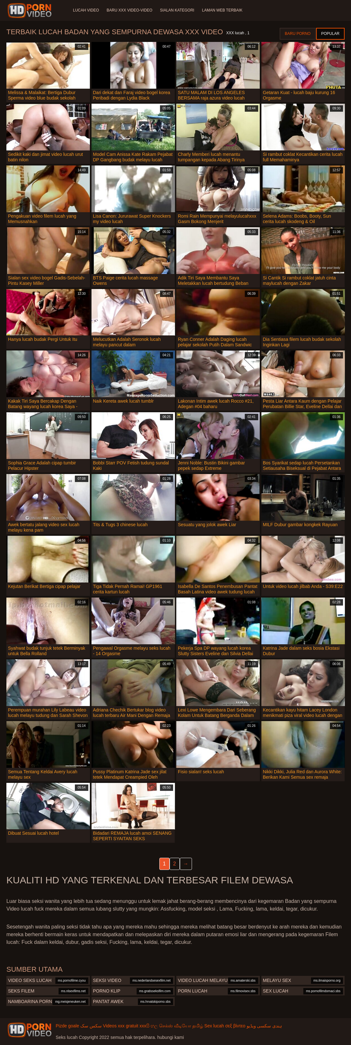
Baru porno (298, 33)
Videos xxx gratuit (120, 1025)
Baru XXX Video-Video (129, 10)
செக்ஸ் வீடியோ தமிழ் (181, 1025)
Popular (330, 33)
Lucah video (86, 10)
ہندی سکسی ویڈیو (264, 1025)
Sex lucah (214, 1025)
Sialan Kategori (177, 10)
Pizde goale (67, 1025)
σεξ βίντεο (235, 1025)
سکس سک (91, 1025)
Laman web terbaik (222, 10)
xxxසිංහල (149, 1025)
